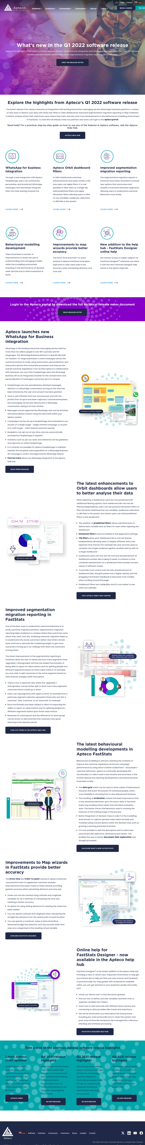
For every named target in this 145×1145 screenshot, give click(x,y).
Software (37, 8)
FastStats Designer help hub (96, 1036)
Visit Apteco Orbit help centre (97, 598)
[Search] (117, 2)
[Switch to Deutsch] (139, 3)
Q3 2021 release (89, 1106)
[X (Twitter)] (123, 1137)
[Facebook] (141, 1137)
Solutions (50, 8)
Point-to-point (32, 882)
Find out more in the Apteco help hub (29, 733)
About (94, 8)
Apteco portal (111, 119)
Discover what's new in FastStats (98, 851)
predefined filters (102, 525)
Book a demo (126, 8)
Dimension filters (87, 536)
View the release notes (72, 62)
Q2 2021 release (125, 1103)
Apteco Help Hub (72, 135)
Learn (104, 8)
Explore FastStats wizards (24, 939)
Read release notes (72, 314)
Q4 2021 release (54, 1106)
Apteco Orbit (17, 1103)
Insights (83, 1138)
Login (122, 2)
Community (65, 8)
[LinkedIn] (129, 1137)
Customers (81, 8)
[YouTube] (135, 1137)
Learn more (12, 210)
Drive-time (14, 882)
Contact (129, 2)
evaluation (99, 801)
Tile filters (84, 540)
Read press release (20, 471)
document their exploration (117, 840)
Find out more (14, 459)
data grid (87, 790)
